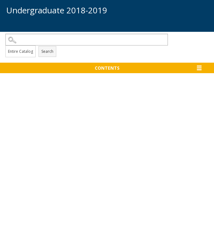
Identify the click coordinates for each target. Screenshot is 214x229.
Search (47, 51)
